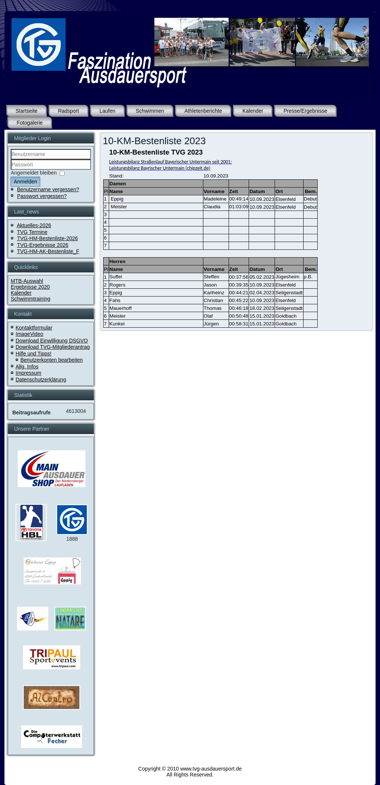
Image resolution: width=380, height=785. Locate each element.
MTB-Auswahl (27, 281)
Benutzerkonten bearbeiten (51, 360)
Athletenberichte (203, 111)
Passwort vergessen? (42, 196)
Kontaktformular (34, 328)
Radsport (68, 111)
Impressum (28, 373)
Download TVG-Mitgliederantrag (53, 347)
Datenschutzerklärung (41, 379)
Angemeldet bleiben (34, 173)
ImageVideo (29, 334)
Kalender (252, 111)
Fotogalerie (30, 123)
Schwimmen (150, 111)
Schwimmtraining (30, 299)
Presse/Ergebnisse (305, 111)
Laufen (107, 111)
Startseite (26, 111)
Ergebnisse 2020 (30, 287)
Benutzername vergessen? (48, 189)
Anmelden (25, 182)
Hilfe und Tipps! (34, 354)
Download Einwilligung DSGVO (52, 341)
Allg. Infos (27, 367)
